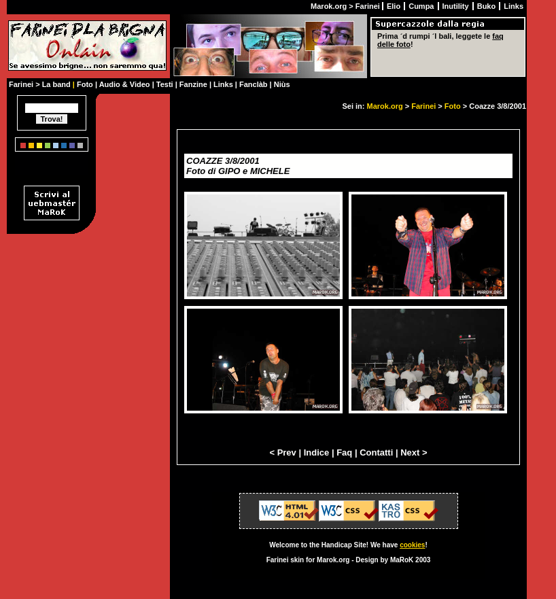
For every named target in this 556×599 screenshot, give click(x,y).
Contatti (376, 452)
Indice (317, 452)
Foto (453, 106)
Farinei (423, 106)
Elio (394, 6)
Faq (344, 452)
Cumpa (422, 6)
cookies (412, 545)
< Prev (282, 452)
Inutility (456, 6)
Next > (413, 452)
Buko (487, 6)
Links (513, 6)
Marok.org (385, 106)
